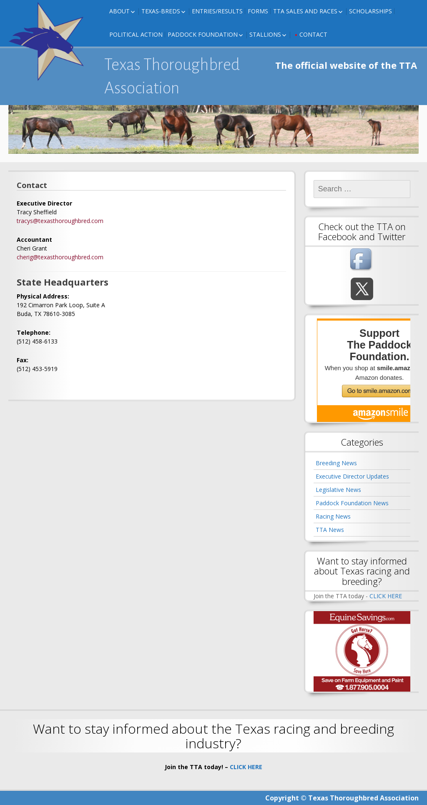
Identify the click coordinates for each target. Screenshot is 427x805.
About (119, 11)
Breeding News (336, 463)
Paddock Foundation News (352, 503)
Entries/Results (217, 11)
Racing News (333, 516)
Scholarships (370, 11)
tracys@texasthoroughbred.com (60, 221)
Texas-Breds (160, 11)
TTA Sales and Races (305, 11)
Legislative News (338, 490)
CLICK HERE (385, 596)
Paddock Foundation (203, 34)
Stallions (265, 34)
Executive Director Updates (352, 476)
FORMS (258, 11)
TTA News (330, 530)
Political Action (136, 34)
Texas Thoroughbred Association (172, 76)
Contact (313, 34)
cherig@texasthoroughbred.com (60, 257)
